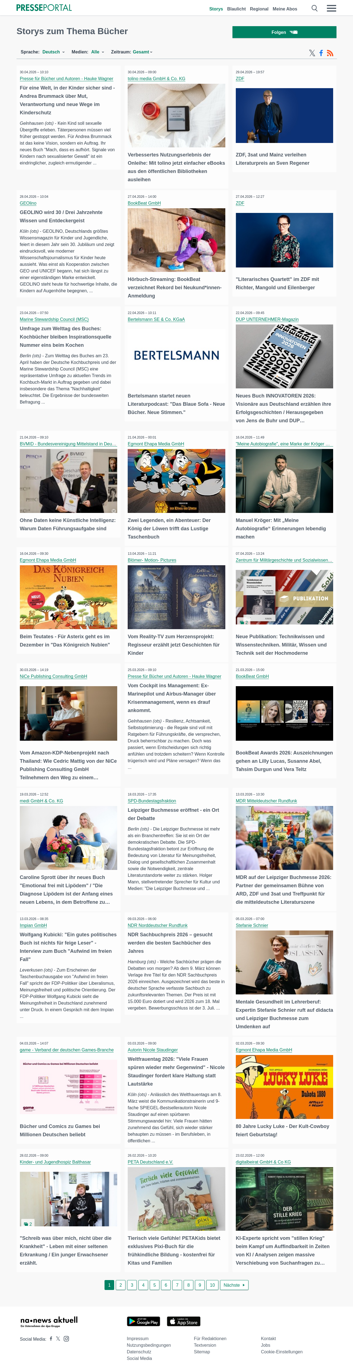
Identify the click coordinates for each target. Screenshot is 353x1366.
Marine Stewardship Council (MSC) (55, 319)
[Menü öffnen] (331, 8)
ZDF (241, 80)
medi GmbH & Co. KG (42, 797)
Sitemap (202, 1346)
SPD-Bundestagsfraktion (153, 797)
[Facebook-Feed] (321, 54)
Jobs (265, 1339)
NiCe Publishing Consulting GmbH (54, 673)
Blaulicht (236, 9)
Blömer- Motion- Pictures (153, 558)
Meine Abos (285, 9)
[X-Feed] (312, 54)
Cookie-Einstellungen (282, 1346)
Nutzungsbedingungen (149, 1339)
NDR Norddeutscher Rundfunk (159, 921)
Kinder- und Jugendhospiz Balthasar (56, 1157)
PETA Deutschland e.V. (151, 1157)
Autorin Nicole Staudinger (154, 1044)
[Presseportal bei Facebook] (49, 1333)
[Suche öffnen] (314, 8)
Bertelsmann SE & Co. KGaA (157, 319)
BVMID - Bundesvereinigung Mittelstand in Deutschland (75, 442)
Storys (216, 9)
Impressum (138, 1332)
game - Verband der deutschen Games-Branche (68, 1044)
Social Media (139, 1352)
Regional (259, 9)
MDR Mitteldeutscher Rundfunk (267, 797)
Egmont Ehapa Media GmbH (157, 442)
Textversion (205, 1339)
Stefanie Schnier (253, 921)
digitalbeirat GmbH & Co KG (264, 1157)
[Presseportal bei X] (56, 1333)
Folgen (284, 33)
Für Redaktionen (210, 1332)
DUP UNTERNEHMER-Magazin (268, 319)
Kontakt (268, 1332)
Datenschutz (139, 1346)
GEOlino (29, 203)
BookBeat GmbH (145, 203)
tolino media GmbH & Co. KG (157, 80)
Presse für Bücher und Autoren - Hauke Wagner (67, 80)
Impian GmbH (34, 921)
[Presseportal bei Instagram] (64, 1332)
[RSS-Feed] (330, 54)
